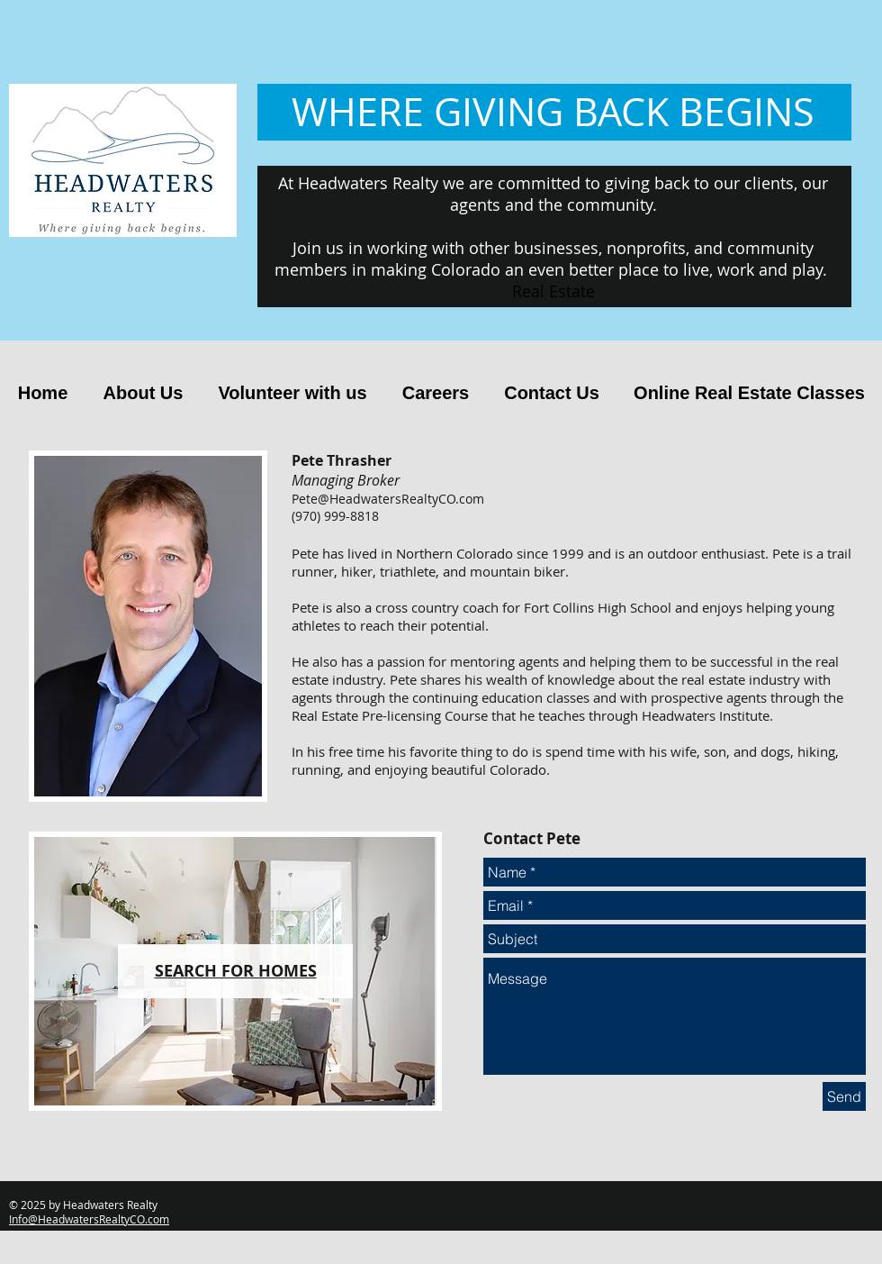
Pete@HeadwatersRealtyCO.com (388, 498)
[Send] (844, 1096)
